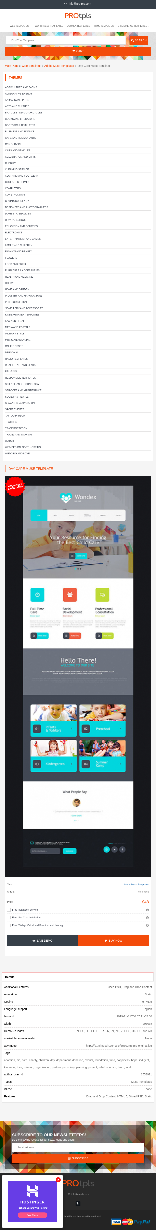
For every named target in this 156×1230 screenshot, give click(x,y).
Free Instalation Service (25, 909)
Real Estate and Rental (21, 365)
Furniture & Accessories (22, 270)
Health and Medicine (19, 276)
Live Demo (42, 940)
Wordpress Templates (49, 26)
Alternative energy (18, 93)
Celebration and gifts (20, 156)
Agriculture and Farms (21, 87)
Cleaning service (17, 169)
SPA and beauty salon (20, 403)
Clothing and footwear (21, 175)
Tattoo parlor (15, 415)
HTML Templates (104, 26)
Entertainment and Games (23, 238)
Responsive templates (20, 377)
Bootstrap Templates (20, 125)
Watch (9, 441)
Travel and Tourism (18, 434)
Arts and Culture (17, 106)
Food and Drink (15, 264)
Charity (10, 163)
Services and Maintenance (23, 390)
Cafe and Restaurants (20, 137)
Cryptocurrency (17, 201)
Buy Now (113, 940)
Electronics (13, 232)
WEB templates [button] (20, 26)
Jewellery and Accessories (24, 308)
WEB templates (31, 65)
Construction (15, 194)
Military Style (14, 333)
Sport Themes (14, 409)
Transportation (16, 428)
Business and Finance (20, 131)
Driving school (15, 220)
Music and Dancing (17, 340)
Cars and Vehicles (17, 150)
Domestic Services (18, 213)
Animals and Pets (16, 100)
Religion (11, 371)
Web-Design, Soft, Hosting (23, 447)
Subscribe (78, 1158)
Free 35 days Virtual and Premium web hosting (37, 925)
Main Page (11, 65)
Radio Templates (16, 358)
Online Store (14, 346)
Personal (11, 352)
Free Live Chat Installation (26, 917)
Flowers (11, 257)
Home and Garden (17, 289)
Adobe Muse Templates (59, 65)
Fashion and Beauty (18, 251)
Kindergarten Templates (22, 314)
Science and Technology (22, 384)
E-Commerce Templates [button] (133, 26)
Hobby (9, 283)
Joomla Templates (78, 26)
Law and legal (15, 321)
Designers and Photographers (26, 207)
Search (138, 40)
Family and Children (18, 245)
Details (9, 977)
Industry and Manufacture (23, 295)
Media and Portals (17, 327)
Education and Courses (21, 226)
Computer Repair (17, 182)
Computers (13, 188)
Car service (13, 144)
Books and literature (20, 119)
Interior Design (16, 302)
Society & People (16, 396)
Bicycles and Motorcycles (23, 112)
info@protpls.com (77, 3)
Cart (78, 51)
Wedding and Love (17, 453)
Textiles (11, 422)
